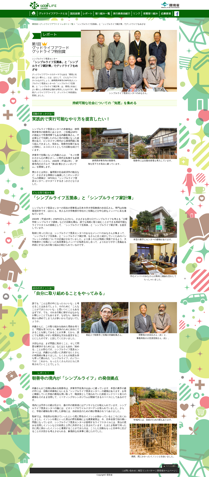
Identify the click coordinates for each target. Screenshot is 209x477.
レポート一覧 (67, 24)
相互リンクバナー (146, 470)
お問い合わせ (129, 470)
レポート (88, 13)
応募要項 (166, 13)
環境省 (35, 24)
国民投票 (75, 13)
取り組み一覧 (103, 13)
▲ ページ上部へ (169, 466)
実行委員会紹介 (122, 13)
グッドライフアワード (49, 24)
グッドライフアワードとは (53, 13)
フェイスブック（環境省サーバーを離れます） (176, 13)
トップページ (33, 13)
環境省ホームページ (166, 470)
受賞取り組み (151, 13)
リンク (137, 13)
